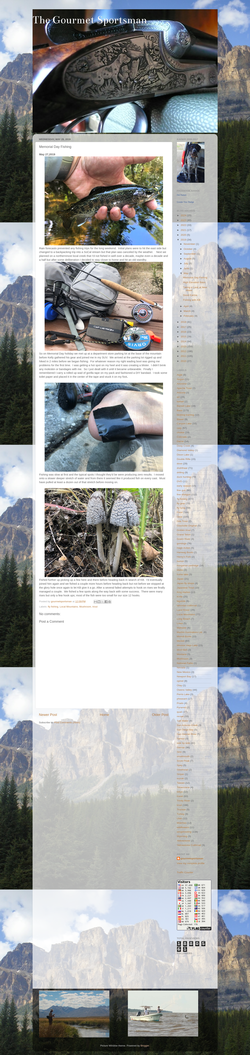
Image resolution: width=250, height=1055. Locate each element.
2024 (184, 215)
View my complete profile (191, 863)
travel (180, 796)
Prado (180, 703)
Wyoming (182, 836)
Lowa (180, 623)
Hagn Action (183, 547)
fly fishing (53, 606)
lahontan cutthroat (187, 605)
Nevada (181, 667)
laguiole (181, 601)
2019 (184, 239)
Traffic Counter (185, 872)
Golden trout (184, 530)
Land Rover (183, 610)
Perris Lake (183, 694)
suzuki (180, 778)
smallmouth (183, 756)
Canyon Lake (184, 423)
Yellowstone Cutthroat (189, 845)
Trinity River (183, 800)
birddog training (185, 414)
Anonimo (182, 383)
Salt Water (183, 720)
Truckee (181, 809)
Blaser (180, 419)
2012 (184, 351)
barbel (180, 401)
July (186, 263)
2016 (184, 331)
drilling (180, 472)
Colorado (182, 436)
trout (95, 606)
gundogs (182, 543)
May (186, 273)
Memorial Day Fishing (195, 277)
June (187, 268)
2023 (184, 220)
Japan (180, 578)
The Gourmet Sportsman (90, 20)
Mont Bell (182, 649)
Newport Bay (184, 676)
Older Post (160, 715)
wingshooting (184, 831)
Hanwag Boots (185, 552)
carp (179, 428)
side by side (183, 743)
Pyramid (181, 707)
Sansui (180, 738)
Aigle (179, 374)
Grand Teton (184, 534)
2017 (184, 327)
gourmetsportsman (192, 858)
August (188, 258)
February (189, 315)
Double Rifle (184, 459)
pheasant (182, 698)
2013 (184, 346)
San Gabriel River (187, 734)
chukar (180, 432)
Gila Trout (182, 521)
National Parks (185, 663)
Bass (179, 410)
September (190, 253)
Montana (182, 654)
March (187, 311)
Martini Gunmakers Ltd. (190, 632)
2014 (184, 341)
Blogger (145, 1045)
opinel (180, 681)
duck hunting (184, 477)
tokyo (180, 791)
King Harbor (183, 592)
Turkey (180, 814)
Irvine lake (182, 574)
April (186, 306)
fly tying (181, 507)
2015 (184, 336)
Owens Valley (184, 689)
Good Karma (190, 295)
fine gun (181, 490)
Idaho (180, 570)
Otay (179, 685)
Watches (182, 823)
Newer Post (48, 715)
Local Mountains (69, 606)
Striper (180, 774)
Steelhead (182, 769)
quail (179, 711)
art (178, 397)
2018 (184, 322)
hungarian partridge (188, 565)
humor (180, 561)
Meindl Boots (184, 636)
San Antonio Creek (187, 725)
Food (180, 512)
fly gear (181, 503)
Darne (180, 441)
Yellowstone (183, 840)
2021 (184, 230)
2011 (184, 356)
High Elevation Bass (194, 282)
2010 (184, 361)
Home (104, 715)
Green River (183, 539)
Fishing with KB (191, 300)
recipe (180, 716)
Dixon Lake (183, 454)
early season (184, 485)
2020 (184, 234)
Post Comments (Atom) (67, 722)
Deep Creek (183, 445)
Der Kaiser (182, 195)
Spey (180, 765)
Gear (179, 516)
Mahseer (182, 627)
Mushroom (85, 606)
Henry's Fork (184, 556)
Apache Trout (184, 388)
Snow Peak (183, 760)
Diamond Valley (185, 450)
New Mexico (184, 672)
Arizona (181, 392)
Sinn (179, 752)
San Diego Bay (185, 729)
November (190, 244)
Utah (179, 818)
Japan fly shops (185, 583)
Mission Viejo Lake (187, 645)
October (188, 249)
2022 (184, 225)
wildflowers (183, 827)
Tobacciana (183, 787)
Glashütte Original (187, 525)
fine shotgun (184, 494)
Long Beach (183, 618)
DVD (179, 481)
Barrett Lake (184, 406)
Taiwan (181, 782)
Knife (180, 596)
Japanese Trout (185, 587)
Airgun (180, 379)
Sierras (181, 747)
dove (179, 463)
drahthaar (182, 468)
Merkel (180, 641)
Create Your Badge (185, 202)
